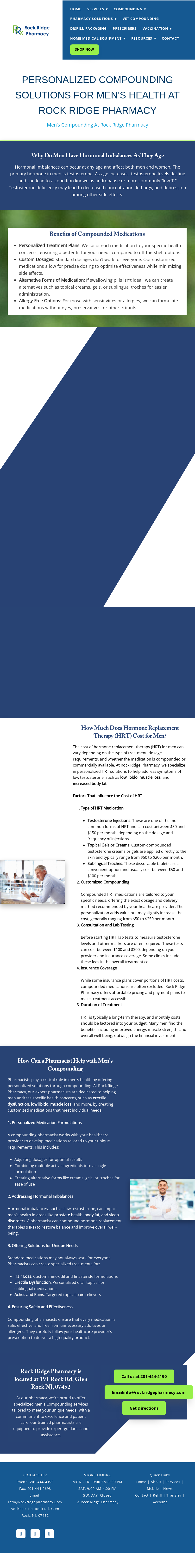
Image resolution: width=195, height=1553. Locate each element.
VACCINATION (157, 28)
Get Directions (144, 1408)
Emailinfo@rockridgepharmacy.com (149, 1392)
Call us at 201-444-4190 (144, 1376)
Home (141, 1482)
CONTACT (170, 38)
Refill (157, 1495)
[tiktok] (49, 1533)
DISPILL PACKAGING (88, 28)
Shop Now (84, 49)
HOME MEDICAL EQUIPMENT (97, 38)
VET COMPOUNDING (141, 18)
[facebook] (20, 1533)
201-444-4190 (41, 1482)
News (168, 1488)
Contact (142, 1495)
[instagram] (35, 1533)
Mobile (153, 1488)
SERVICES (97, 9)
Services (173, 1482)
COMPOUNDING (130, 9)
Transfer (174, 1495)
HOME (75, 9)
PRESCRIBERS (125, 28)
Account (160, 1502)
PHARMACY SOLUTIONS (93, 18)
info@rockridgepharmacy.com (35, 1502)
